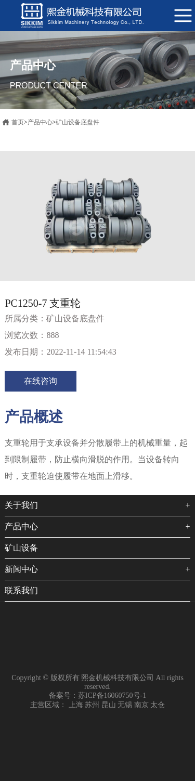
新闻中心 (21, 569)
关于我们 (21, 505)
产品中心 (40, 122)
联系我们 (21, 590)
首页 (17, 122)
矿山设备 (21, 547)
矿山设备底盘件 (77, 122)
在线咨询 (40, 380)
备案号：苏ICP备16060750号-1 (97, 695)
